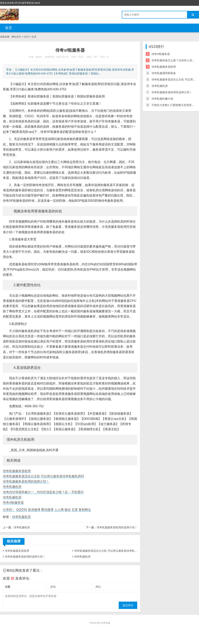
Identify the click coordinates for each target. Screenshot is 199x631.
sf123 (26, 36)
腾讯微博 (47, 509)
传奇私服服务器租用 (17, 471)
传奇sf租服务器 (13, 502)
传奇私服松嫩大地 (162, 98)
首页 (8, 28)
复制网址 (85, 509)
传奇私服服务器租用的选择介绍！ (26, 481)
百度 (75, 509)
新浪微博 (34, 509)
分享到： (9, 509)
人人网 (59, 509)
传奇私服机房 (12, 486)
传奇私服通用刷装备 (164, 73)
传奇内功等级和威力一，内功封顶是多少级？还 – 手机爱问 (43, 492)
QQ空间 (21, 509)
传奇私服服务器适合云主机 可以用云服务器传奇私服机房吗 (43, 476)
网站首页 (16, 36)
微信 (67, 509)
